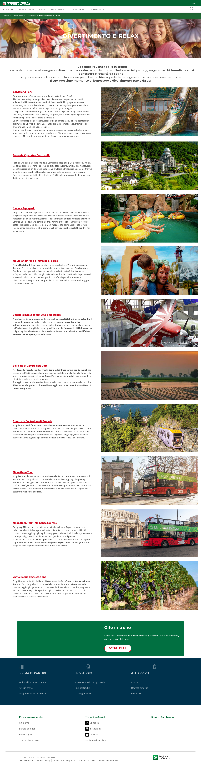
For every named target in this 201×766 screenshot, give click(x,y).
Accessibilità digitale (64, 760)
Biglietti (7, 9)
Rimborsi (156, 693)
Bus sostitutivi (92, 687)
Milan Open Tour (23, 472)
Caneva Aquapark (24, 208)
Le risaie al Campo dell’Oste (30, 365)
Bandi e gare (25, 734)
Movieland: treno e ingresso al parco (35, 261)
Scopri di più (118, 648)
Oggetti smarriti (160, 687)
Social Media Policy (95, 740)
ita (193, 3)
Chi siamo (24, 722)
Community (97, 9)
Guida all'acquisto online (32, 682)
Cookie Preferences (108, 760)
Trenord (6, 15)
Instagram (93, 729)
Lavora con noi (27, 728)
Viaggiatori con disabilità (32, 693)
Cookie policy (43, 760)
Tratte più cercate (28, 740)
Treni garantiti (93, 693)
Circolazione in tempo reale (100, 682)
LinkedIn (92, 723)
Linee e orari (26, 9)
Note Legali (26, 760)
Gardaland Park (22, 92)
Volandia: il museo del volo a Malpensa (37, 314)
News (42, 9)
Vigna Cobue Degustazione (29, 577)
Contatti (155, 682)
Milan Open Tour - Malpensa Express (35, 523)
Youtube (91, 735)
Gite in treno (25, 687)
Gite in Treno (77, 9)
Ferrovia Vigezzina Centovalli (31, 155)
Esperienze (31, 15)
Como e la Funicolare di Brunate (32, 421)
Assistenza (57, 9)
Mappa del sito (87, 760)
